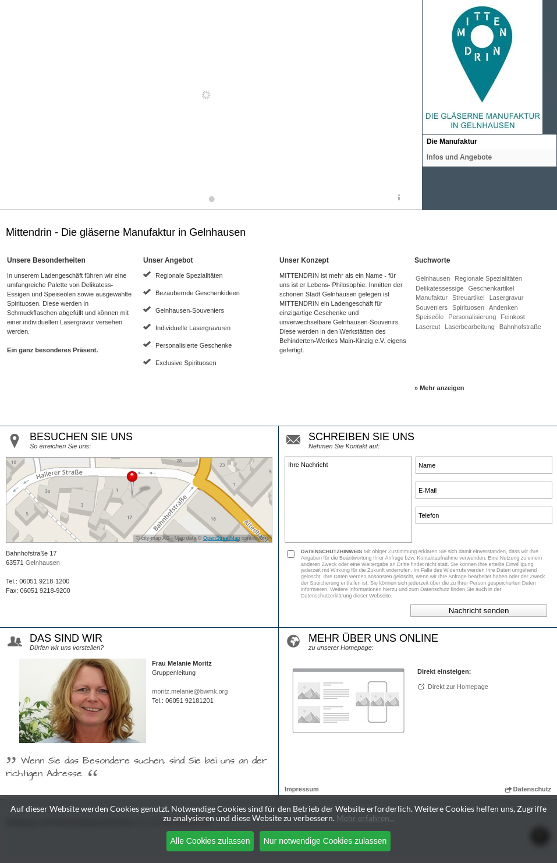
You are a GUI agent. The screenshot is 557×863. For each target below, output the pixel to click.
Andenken (503, 307)
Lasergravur (506, 297)
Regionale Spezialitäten (488, 278)
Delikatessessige (440, 288)
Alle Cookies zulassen (210, 841)
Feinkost (513, 316)
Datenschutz (528, 789)
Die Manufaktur (452, 141)
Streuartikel (468, 297)
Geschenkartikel (492, 288)
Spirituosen (468, 307)
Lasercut (428, 326)
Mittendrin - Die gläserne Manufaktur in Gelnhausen (126, 232)
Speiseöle (430, 316)
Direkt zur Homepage (458, 686)
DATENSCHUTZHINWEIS (331, 551)
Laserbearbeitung (470, 326)
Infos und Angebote (459, 157)
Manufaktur (432, 297)
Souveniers (432, 307)
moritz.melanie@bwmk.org (190, 691)
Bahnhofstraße (520, 326)
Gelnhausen (433, 278)
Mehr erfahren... (365, 818)
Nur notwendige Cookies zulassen (325, 841)
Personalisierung (472, 316)
